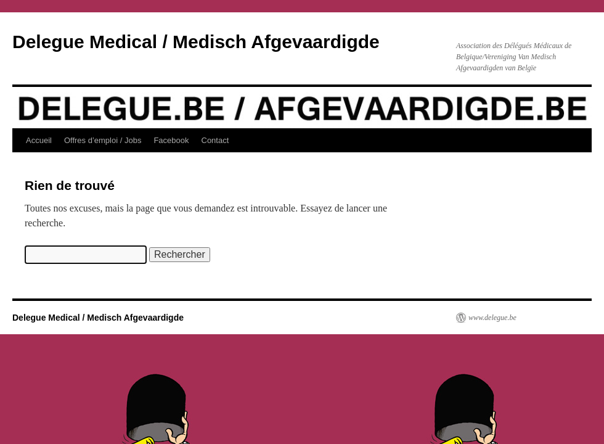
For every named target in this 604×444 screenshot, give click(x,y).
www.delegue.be (492, 317)
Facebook (171, 140)
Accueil (39, 140)
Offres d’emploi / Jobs (102, 140)
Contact (215, 140)
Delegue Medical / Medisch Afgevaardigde (196, 41)
